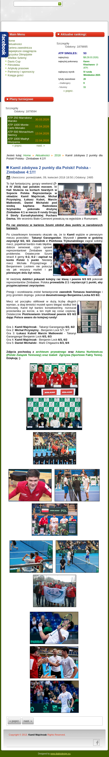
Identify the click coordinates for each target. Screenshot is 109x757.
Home (11, 40)
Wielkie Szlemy (17, 57)
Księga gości (15, 75)
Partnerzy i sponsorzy (21, 71)
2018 (57, 155)
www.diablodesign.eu (60, 754)
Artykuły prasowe (18, 68)
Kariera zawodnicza (20, 47)
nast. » (40, 145)
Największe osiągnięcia (22, 51)
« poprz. (68, 90)
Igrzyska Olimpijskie (20, 54)
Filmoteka (14, 64)
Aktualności (15, 44)
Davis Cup (14, 61)
